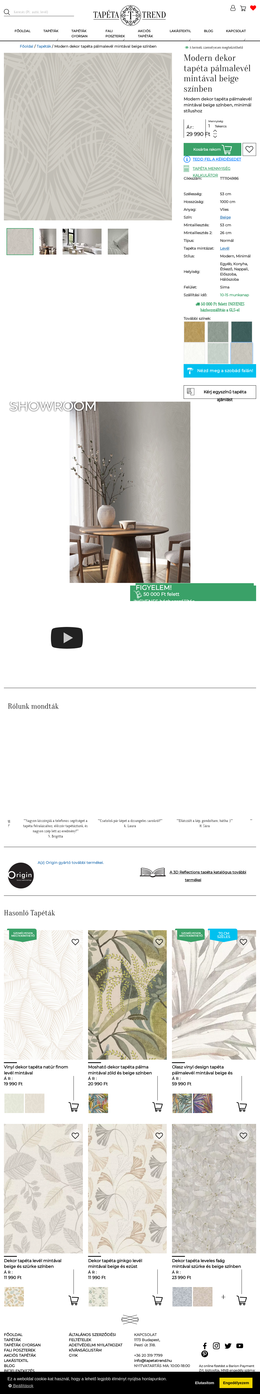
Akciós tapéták (20, 1355)
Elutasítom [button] (204, 1383)
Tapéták (44, 46)
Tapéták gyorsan (22, 1345)
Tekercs (220, 126)
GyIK (73, 1355)
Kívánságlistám (85, 1350)
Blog (9, 1365)
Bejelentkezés (19, 1371)
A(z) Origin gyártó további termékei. (71, 862)
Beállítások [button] (21, 1386)
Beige (225, 217)
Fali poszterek (19, 1350)
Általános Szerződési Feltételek (92, 1337)
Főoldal (26, 46)
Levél (224, 248)
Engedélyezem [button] (236, 1383)
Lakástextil (16, 1360)
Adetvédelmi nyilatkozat (95, 1345)
